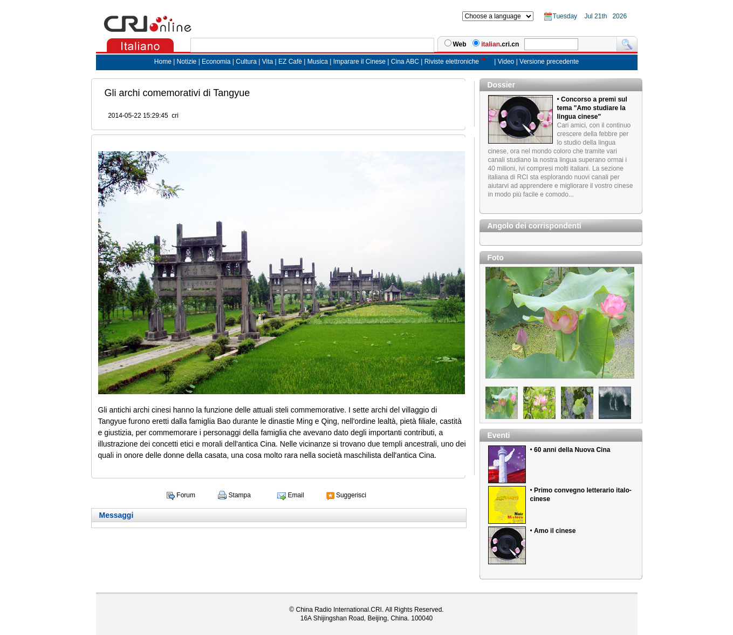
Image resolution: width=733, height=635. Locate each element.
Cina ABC (405, 61)
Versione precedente (549, 61)
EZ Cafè (289, 61)
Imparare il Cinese (359, 61)
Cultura (246, 61)
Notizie (187, 61)
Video (506, 61)
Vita (268, 61)
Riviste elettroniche (451, 61)
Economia (216, 61)
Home (163, 61)
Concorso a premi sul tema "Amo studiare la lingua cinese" (592, 108)
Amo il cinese (555, 531)
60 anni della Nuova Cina (572, 450)
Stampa (240, 495)
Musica (318, 61)
